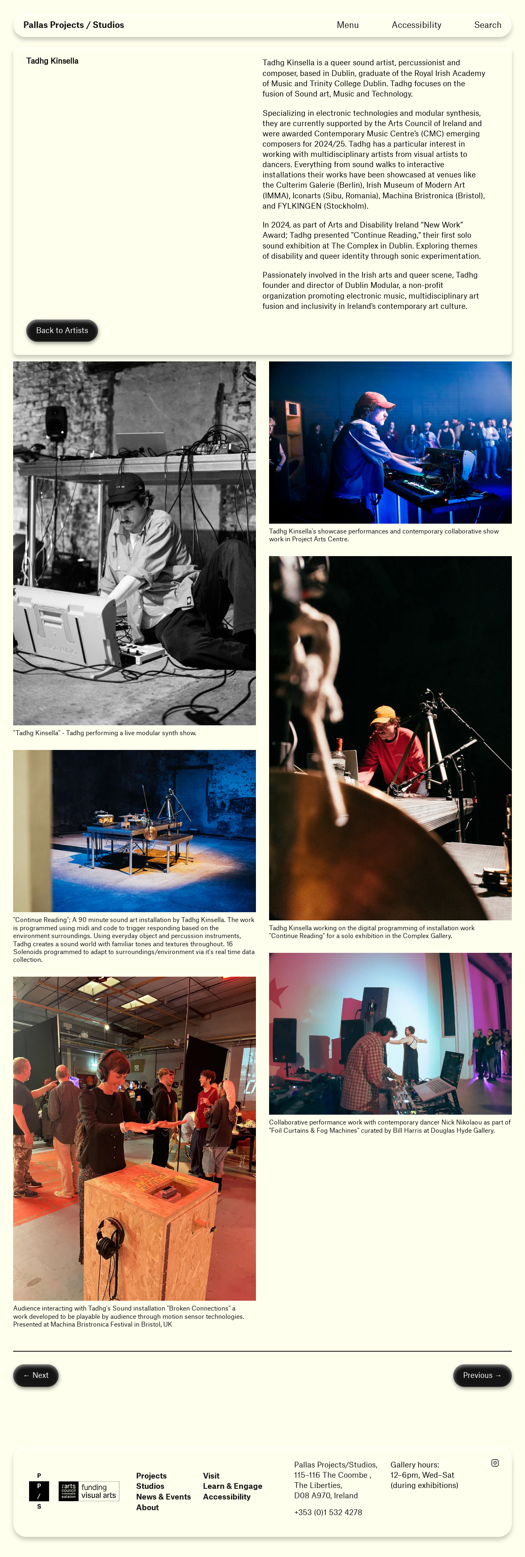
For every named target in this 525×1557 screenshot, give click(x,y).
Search (488, 24)
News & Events (163, 1497)
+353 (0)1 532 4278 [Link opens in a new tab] (328, 1512)
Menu (348, 24)
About (147, 1507)
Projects (151, 1475)
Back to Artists (62, 330)
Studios (150, 1486)
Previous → (482, 1375)
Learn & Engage (232, 1486)
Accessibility (416, 24)
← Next (36, 1375)
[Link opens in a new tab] (495, 1463)
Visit (211, 1475)
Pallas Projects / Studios (73, 25)
